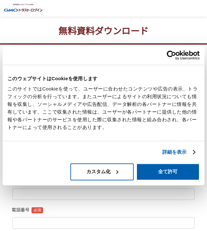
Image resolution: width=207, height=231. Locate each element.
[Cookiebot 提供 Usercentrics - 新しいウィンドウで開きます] (171, 55)
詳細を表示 (174, 152)
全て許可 (167, 171)
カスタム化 (102, 171)
